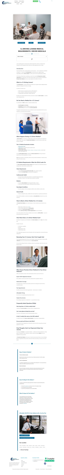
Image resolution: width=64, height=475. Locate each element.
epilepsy (32, 150)
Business (23, 2)
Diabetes (29, 150)
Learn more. (25, 403)
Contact (21, 3)
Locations (17, 3)
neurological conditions (37, 150)
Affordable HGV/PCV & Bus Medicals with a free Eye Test (32, 413)
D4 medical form (26, 386)
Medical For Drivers (17, 2)
